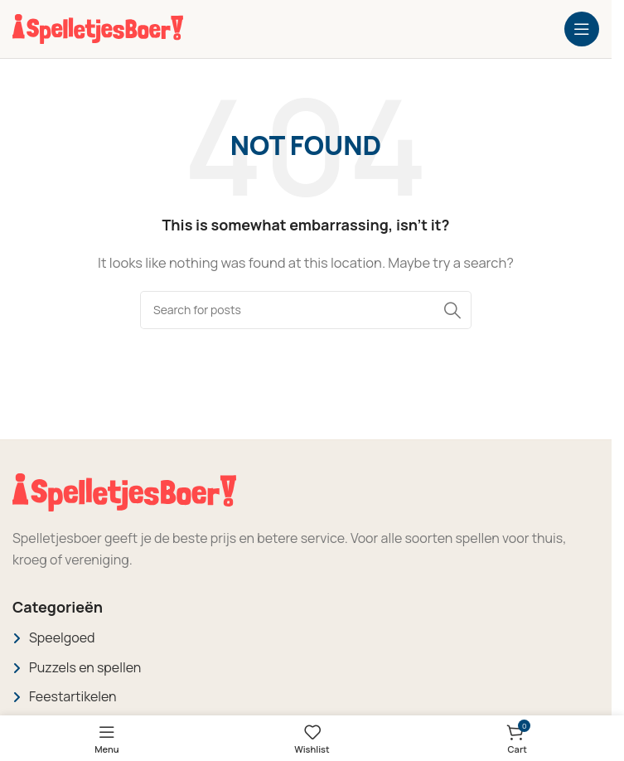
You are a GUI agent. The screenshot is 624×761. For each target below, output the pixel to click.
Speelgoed (62, 637)
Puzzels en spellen (85, 667)
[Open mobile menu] (581, 29)
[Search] (306, 310)
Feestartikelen (73, 696)
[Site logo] (97, 27)
